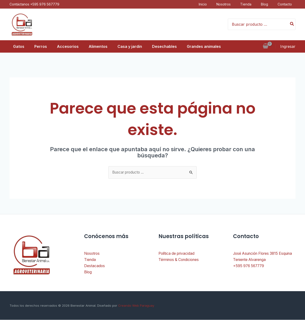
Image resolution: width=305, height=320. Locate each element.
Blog (268, 4)
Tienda (249, 4)
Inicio (206, 4)
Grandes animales (209, 46)
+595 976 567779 (249, 266)
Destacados (94, 266)
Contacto (288, 4)
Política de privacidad (177, 253)
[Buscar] (292, 24)
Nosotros (227, 4)
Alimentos (98, 46)
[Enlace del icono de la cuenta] (287, 46)
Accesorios (67, 46)
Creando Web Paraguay (135, 306)
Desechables (168, 46)
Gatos (15, 46)
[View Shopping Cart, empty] (265, 46)
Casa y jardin (132, 46)
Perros (38, 46)
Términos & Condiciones (180, 260)
